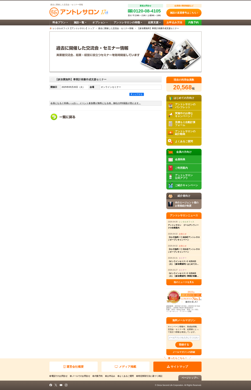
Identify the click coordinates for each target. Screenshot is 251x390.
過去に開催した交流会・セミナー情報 (116, 28)
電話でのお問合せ (58, 376)
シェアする (136, 94)
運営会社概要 (73, 366)
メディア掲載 (125, 366)
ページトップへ (190, 377)
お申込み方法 (174, 22)
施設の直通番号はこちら (184, 12)
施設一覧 (80, 22)
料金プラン (60, 22)
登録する (184, 344)
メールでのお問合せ (80, 376)
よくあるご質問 (126, 376)
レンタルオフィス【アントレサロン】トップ (73, 28)
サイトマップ (177, 366)
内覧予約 (193, 22)
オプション (100, 22)
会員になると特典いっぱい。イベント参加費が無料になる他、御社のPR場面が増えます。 (95, 103)
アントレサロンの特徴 (128, 22)
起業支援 (154, 22)
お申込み (110, 376)
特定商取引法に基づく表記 (149, 376)
